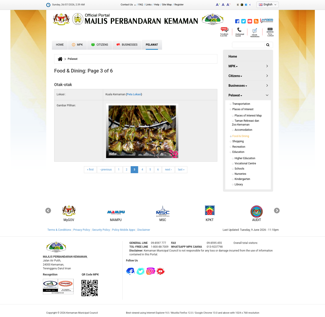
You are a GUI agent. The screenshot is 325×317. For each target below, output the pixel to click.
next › (168, 169)
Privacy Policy (81, 229)
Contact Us (128, 4)
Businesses (126, 44)
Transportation (241, 103)
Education (238, 152)
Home (60, 44)
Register (178, 4)
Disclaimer (143, 229)
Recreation (238, 146)
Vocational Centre (245, 163)
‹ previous (106, 169)
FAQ (141, 4)
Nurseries (240, 173)
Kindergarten (242, 179)
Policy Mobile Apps (123, 229)
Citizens (99, 44)
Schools (239, 168)
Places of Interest (242, 109)
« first (90, 169)
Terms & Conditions (59, 229)
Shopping (238, 141)
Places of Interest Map (248, 115)
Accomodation (243, 129)
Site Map (167, 4)
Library (239, 184)
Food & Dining (240, 136)
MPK (77, 44)
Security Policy (101, 229)
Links (148, 4)
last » (181, 169)
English (268, 4)
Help (156, 4)
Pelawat (152, 44)
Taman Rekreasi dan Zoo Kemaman (246, 122)
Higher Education (245, 158)
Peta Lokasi (134, 94)
